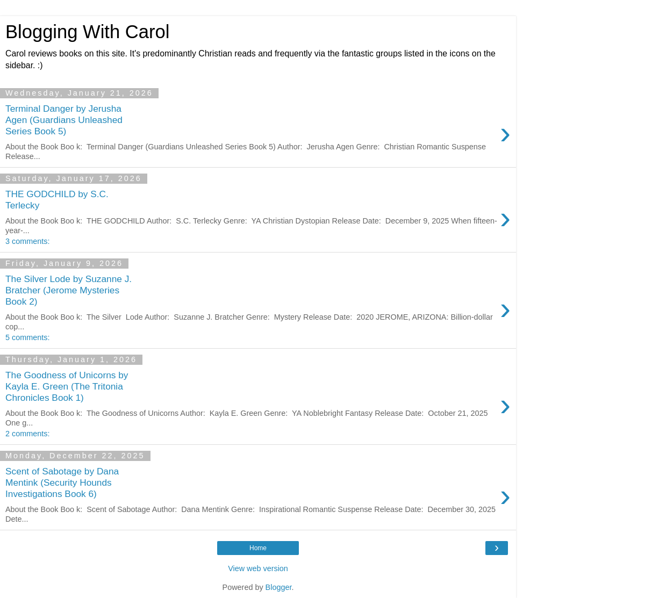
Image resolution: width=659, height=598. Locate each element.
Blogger (279, 587)
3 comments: (27, 241)
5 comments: (27, 337)
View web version (258, 568)
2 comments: (27, 433)
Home (258, 548)
